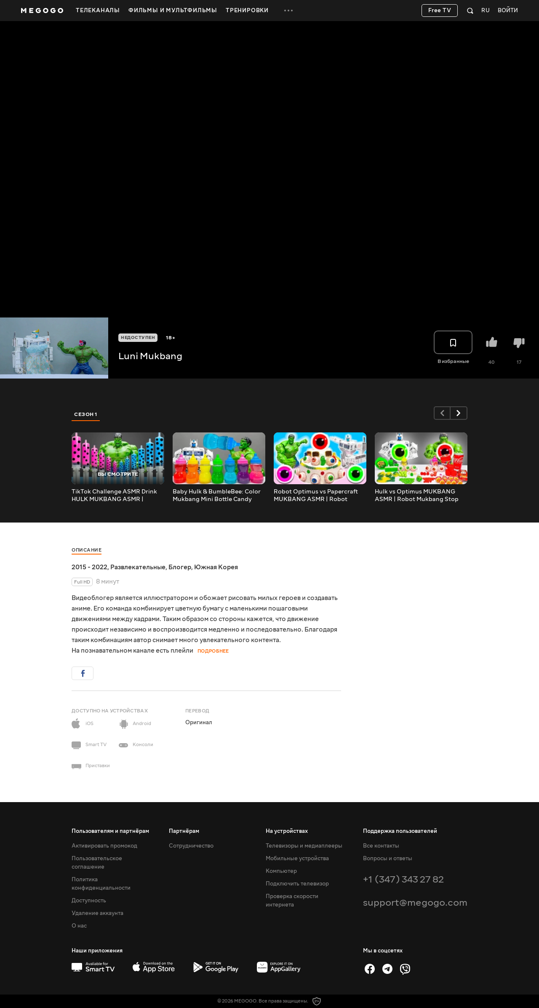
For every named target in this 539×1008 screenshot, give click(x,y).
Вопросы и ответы (387, 858)
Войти (508, 10)
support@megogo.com (415, 902)
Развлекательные (137, 567)
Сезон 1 (86, 414)
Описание (86, 550)
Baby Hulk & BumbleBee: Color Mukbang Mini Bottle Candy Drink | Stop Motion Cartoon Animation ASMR (217, 495)
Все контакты (381, 846)
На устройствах (287, 831)
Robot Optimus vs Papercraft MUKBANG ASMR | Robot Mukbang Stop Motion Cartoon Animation (318, 495)
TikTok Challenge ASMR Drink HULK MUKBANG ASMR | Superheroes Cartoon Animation (114, 495)
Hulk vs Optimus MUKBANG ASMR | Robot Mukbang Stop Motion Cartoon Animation (417, 495)
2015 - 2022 (89, 567)
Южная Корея (216, 567)
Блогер (179, 567)
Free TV (439, 10)
